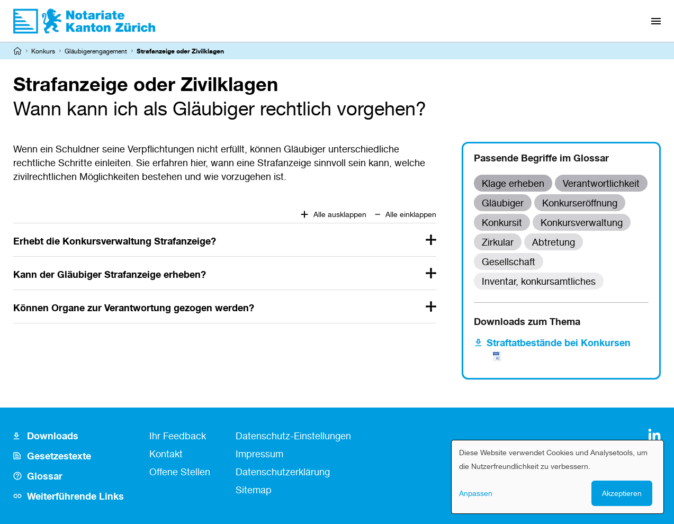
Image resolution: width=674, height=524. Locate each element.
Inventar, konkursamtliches (539, 281)
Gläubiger (503, 203)
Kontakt (166, 453)
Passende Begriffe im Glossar (541, 158)
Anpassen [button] (475, 493)
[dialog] (557, 476)
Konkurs (43, 51)
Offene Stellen (179, 471)
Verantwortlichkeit (601, 183)
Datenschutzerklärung (283, 471)
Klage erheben (513, 183)
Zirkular (498, 242)
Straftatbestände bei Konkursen (559, 349)
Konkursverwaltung (582, 222)
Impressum (259, 453)
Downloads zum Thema (527, 321)
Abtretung (553, 242)
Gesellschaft (508, 261)
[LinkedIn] (654, 435)
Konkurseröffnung (579, 203)
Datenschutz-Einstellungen (293, 435)
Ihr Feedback (177, 435)
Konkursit (502, 222)
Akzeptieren (622, 493)
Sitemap (254, 489)
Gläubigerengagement (96, 51)
